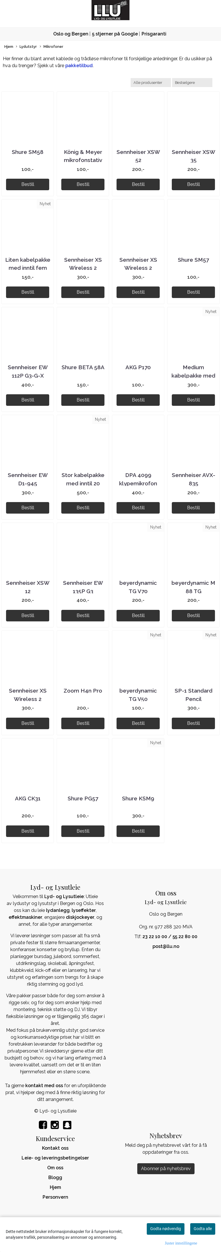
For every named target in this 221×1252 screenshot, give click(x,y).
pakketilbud (79, 65)
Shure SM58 (27, 152)
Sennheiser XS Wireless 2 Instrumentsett (27, 698)
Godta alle (203, 1228)
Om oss (55, 1167)
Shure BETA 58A (83, 367)
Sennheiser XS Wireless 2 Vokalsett (138, 268)
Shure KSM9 (138, 798)
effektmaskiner (25, 917)
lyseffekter (84, 910)
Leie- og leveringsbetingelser (55, 1158)
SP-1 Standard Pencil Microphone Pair (193, 698)
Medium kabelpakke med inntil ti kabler (193, 375)
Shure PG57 (83, 798)
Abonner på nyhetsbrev (166, 1168)
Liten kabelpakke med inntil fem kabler (27, 268)
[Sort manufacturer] (151, 82)
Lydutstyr (26, 46)
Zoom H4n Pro (83, 690)
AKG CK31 (28, 798)
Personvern (55, 1197)
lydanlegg (58, 910)
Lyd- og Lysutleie (64, 896)
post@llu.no (166, 946)
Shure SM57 (193, 260)
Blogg (55, 1177)
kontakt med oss (44, 1085)
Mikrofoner (51, 46)
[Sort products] (192, 82)
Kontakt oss (55, 1148)
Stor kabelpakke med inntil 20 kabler (83, 483)
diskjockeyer (80, 917)
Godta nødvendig (165, 1228)
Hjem (8, 46)
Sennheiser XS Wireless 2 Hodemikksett (83, 268)
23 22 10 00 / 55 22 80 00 (169, 936)
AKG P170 (138, 367)
